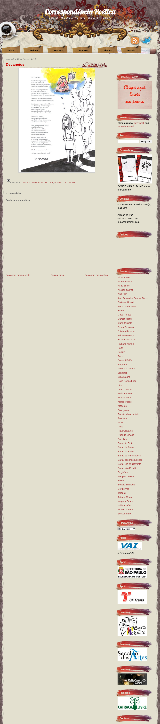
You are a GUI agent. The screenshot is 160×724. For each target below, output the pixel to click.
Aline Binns (124, 285)
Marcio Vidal (124, 397)
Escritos (58, 50)
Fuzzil (121, 356)
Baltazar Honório (126, 302)
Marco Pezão (125, 402)
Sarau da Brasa (126, 447)
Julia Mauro (124, 377)
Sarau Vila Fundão (127, 468)
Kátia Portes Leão (127, 381)
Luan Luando (125, 389)
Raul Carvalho (125, 431)
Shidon (121, 480)
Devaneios (15, 64)
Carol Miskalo (125, 323)
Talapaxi (122, 493)
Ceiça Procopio (126, 327)
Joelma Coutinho (126, 368)
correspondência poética (37, 183)
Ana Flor (122, 294)
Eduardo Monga (126, 335)
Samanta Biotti (125, 443)
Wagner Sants (125, 501)
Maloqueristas (125, 393)
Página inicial (57, 275)
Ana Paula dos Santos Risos (132, 298)
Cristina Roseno (126, 331)
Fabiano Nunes (126, 344)
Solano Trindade (126, 484)
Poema (71, 183)
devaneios (61, 183)
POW (120, 422)
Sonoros (83, 50)
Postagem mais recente (18, 275)
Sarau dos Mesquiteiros (130, 460)
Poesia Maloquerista (128, 414)
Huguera (122, 364)
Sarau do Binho (126, 451)
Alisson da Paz (125, 290)
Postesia (122, 418)
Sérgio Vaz (123, 489)
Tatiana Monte (125, 497)
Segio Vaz (123, 472)
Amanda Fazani (126, 126)
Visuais (108, 50)
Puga (120, 426)
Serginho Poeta (126, 476)
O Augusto (123, 410)
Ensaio (131, 50)
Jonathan (123, 373)
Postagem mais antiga (96, 275)
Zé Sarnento (124, 513)
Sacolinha (123, 439)
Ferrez (121, 352)
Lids (120, 385)
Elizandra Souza (126, 339)
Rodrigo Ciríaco (126, 435)
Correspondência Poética (80, 11)
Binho (121, 310)
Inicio (11, 50)
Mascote (122, 406)
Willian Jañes (125, 505)
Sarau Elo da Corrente (129, 464)
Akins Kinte (124, 277)
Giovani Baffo (125, 360)
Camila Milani (125, 319)
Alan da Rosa (125, 281)
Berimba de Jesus (127, 306)
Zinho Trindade (125, 509)
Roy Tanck (139, 123)
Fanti (120, 348)
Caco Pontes (124, 314)
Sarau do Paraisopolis (129, 455)
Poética (34, 50)
